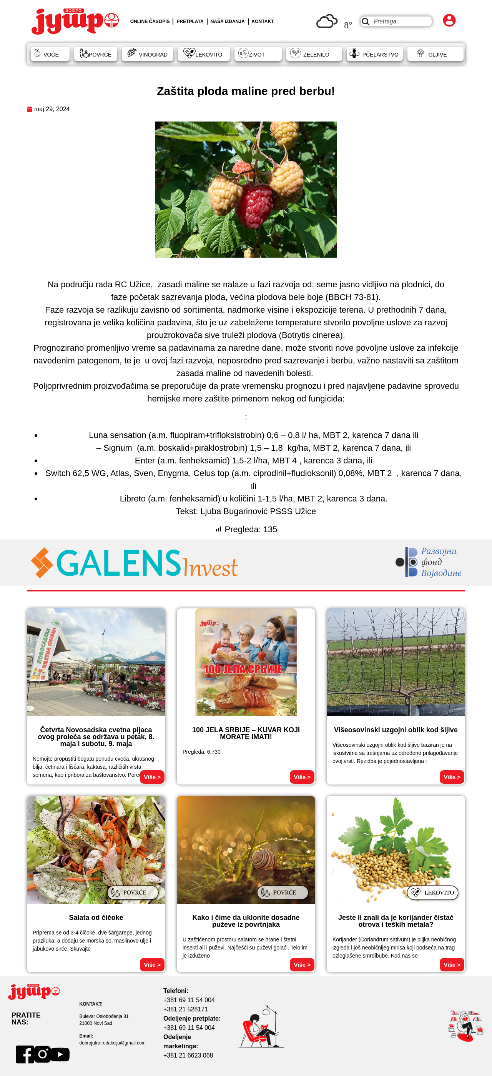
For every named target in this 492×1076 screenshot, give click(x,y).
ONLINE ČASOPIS (150, 21)
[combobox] (396, 21)
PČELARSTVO (380, 55)
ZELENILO (316, 55)
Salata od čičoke (96, 917)
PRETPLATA (189, 21)
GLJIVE (437, 55)
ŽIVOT (257, 55)
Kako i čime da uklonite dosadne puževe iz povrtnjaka (245, 921)
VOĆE (51, 55)
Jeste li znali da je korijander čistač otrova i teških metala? (396, 921)
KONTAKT (263, 21)
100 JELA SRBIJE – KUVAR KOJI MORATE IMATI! (246, 733)
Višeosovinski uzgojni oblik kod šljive (396, 730)
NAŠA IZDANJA (228, 21)
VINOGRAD (153, 55)
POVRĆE (100, 55)
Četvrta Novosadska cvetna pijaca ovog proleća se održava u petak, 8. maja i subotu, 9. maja (96, 737)
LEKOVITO (209, 55)
